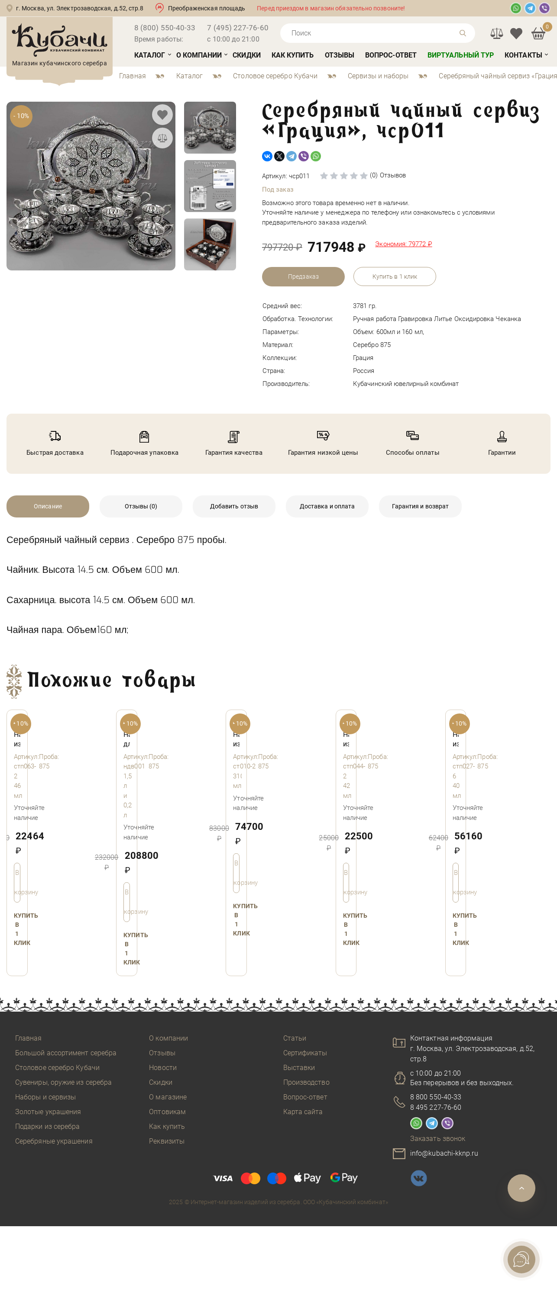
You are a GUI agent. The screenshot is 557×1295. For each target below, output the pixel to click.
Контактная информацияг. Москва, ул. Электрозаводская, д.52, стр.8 (472, 1048)
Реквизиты (167, 1141)
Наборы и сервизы (45, 1097)
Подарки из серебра (47, 1126)
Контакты (523, 55)
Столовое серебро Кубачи (57, 1068)
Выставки (299, 1068)
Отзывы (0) (141, 506)
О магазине (168, 1097)
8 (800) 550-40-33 (164, 27)
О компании (199, 55)
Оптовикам (167, 1112)
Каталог (149, 55)
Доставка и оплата (327, 506)
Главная (28, 1038)
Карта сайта (303, 1112)
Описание (48, 506)
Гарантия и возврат (420, 506)
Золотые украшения (48, 1112)
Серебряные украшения (54, 1141)
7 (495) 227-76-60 (237, 27)
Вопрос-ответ (391, 55)
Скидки (246, 55)
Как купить (293, 55)
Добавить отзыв (234, 506)
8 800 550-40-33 (435, 1097)
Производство (306, 1082)
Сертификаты (305, 1053)
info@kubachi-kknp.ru (444, 1153)
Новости (163, 1068)
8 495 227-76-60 (435, 1107)
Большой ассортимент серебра (66, 1053)
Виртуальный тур (460, 55)
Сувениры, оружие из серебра (63, 1082)
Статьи (294, 1038)
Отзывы (339, 55)
